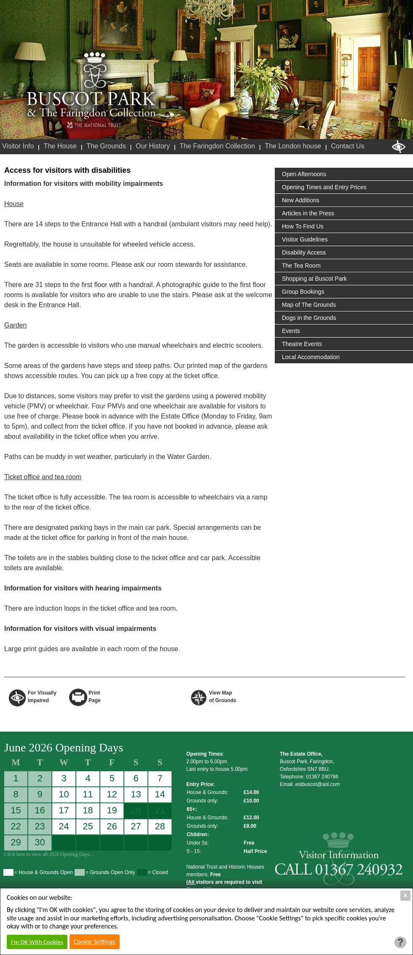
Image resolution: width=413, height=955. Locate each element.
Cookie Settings (94, 942)
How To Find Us (303, 226)
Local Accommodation (311, 357)
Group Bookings (303, 291)
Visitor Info (18, 146)
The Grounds (106, 146)
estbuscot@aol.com (317, 784)
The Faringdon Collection (217, 146)
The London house (293, 146)
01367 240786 (322, 777)
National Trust (93, 125)
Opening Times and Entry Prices (324, 187)
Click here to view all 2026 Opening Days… (49, 854)
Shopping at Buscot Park (314, 278)
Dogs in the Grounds (309, 317)
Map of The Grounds (309, 304)
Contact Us (347, 146)
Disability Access (304, 252)
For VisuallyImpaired (42, 696)
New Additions (300, 200)
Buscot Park (91, 86)
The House (60, 146)
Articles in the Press (308, 213)
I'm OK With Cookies (37, 942)
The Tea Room (301, 265)
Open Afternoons (304, 174)
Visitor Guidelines (305, 239)
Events (291, 330)
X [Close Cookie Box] (406, 895)
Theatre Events (302, 344)
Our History (153, 146)
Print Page (94, 696)
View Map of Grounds (222, 696)
